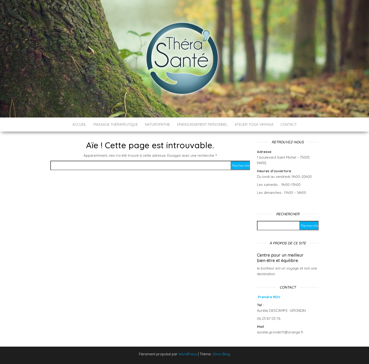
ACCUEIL (79, 124)
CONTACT (289, 124)
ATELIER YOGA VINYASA (254, 124)
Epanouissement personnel (202, 124)
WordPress (187, 354)
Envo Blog (221, 354)
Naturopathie (157, 124)
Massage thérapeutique (115, 124)
